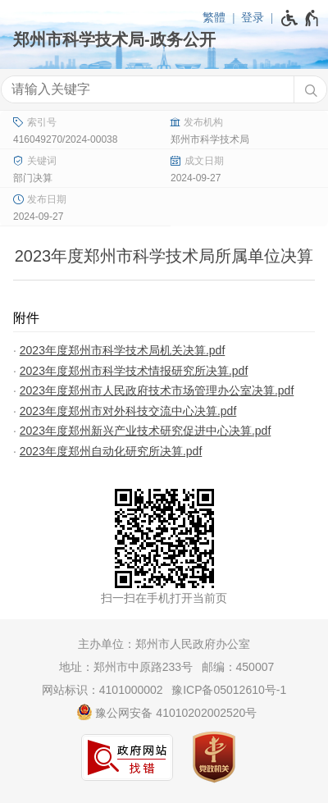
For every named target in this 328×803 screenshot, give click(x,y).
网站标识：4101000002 (102, 689)
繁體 (214, 17)
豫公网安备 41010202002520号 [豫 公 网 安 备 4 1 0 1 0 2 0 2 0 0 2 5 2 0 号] (166, 712)
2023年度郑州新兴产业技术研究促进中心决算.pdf (145, 430)
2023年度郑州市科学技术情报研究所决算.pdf (134, 370)
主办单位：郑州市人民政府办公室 (164, 643)
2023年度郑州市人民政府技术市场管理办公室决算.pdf (157, 390)
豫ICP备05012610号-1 (228, 689)
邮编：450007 (238, 666)
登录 (252, 17)
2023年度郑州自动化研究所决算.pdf (111, 451)
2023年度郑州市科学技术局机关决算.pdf (123, 350)
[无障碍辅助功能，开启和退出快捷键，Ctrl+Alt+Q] (300, 18)
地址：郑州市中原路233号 (126, 666)
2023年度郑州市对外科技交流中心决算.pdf (128, 410)
